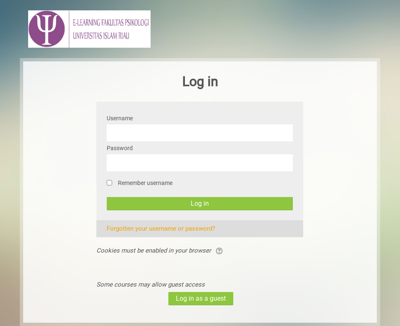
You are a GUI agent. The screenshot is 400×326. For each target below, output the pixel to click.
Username (120, 118)
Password (120, 148)
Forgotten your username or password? (161, 228)
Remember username (145, 183)
